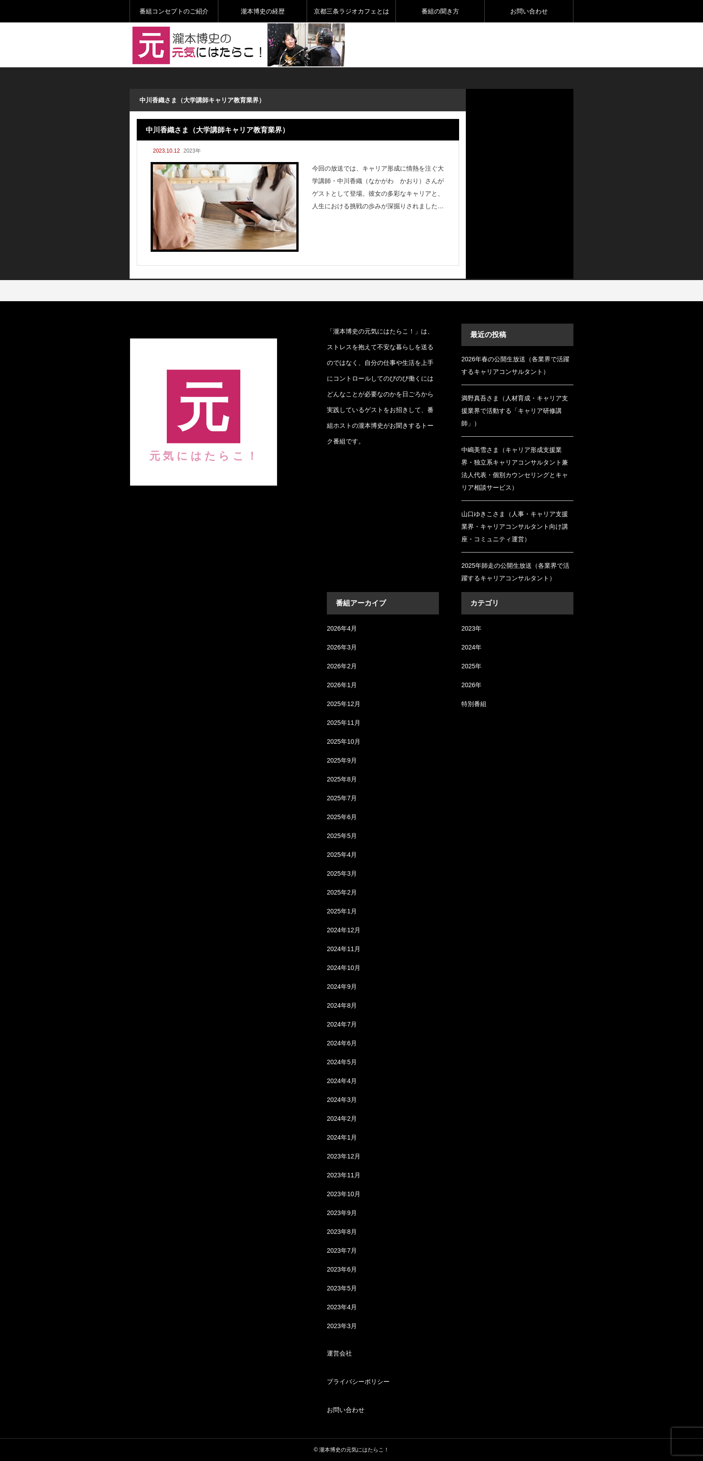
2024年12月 (343, 930)
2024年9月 (342, 986)
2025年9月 (342, 760)
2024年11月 (343, 948)
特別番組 (473, 703)
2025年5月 (342, 835)
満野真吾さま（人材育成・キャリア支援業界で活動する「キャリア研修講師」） (514, 411)
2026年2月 (342, 666)
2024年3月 (342, 1099)
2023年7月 (342, 1250)
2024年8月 (342, 1005)
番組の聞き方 (440, 11)
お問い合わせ (529, 11)
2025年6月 (342, 816)
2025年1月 (342, 911)
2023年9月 (342, 1212)
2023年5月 (342, 1288)
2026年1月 (342, 685)
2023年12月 (343, 1156)
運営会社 (339, 1353)
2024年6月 (342, 1043)
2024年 (471, 647)
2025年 (471, 666)
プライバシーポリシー (358, 1381)
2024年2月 (342, 1118)
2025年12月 (343, 703)
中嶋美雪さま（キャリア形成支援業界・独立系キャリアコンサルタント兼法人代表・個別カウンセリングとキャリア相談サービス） (514, 468)
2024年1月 (342, 1137)
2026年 (471, 685)
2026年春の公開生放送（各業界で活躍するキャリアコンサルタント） (515, 365)
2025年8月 (342, 779)
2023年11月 (343, 1175)
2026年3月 (342, 647)
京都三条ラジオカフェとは (351, 11)
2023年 (192, 151)
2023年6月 (342, 1269)
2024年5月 (342, 1062)
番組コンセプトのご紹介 (173, 11)
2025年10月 (343, 741)
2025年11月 (343, 722)
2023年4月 (342, 1307)
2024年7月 (342, 1024)
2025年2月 (342, 892)
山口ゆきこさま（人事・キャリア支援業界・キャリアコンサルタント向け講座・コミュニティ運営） (514, 526)
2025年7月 (342, 798)
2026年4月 (342, 628)
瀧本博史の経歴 (263, 11)
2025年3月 (342, 873)
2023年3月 (342, 1325)
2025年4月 (342, 854)
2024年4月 (342, 1080)
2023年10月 (343, 1194)
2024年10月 (343, 967)
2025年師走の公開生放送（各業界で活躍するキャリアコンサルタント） (515, 572)
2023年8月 (342, 1231)
